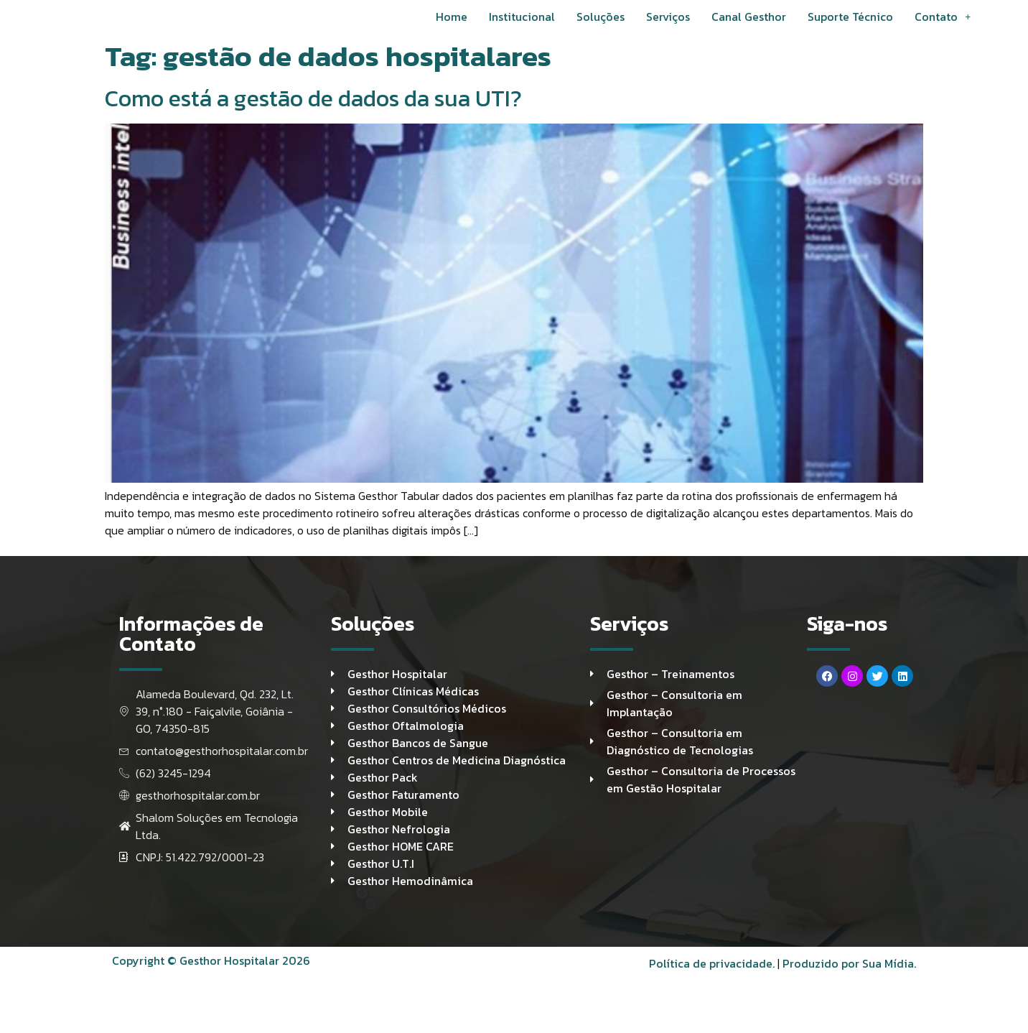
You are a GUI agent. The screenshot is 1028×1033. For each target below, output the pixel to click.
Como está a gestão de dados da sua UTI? (313, 121)
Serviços (668, 28)
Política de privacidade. (712, 1000)
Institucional (522, 28)
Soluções (600, 28)
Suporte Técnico (850, 28)
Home (451, 28)
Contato (943, 28)
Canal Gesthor (748, 28)
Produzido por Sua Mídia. (849, 1000)
